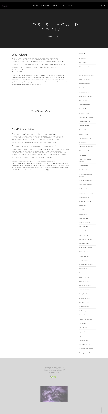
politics (41, 64)
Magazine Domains (84, 231)
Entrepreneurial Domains (48, 148)
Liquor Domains (83, 218)
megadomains (51, 63)
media (44, 63)
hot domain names (36, 136)
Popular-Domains (43, 151)
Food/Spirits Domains (85, 170)
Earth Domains (48, 146)
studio (47, 66)
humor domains (22, 63)
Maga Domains (83, 226)
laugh (39, 63)
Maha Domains (83, 235)
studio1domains (17, 67)
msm (29, 64)
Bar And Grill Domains (85, 96)
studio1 (53, 66)
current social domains (39, 134)
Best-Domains (36, 145)
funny (27, 61)
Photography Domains (85, 247)
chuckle (50, 58)
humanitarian (58, 136)
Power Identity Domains (20, 152)
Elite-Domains (33, 148)
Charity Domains (62, 145)
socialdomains (17, 139)
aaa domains (26, 58)
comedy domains (19, 59)
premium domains (52, 137)
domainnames (16, 61)
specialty (15, 66)
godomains (50, 61)
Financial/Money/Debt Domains (85, 160)
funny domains (35, 61)
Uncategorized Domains (43, 157)
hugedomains (59, 61)
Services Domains (31, 154)
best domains (36, 58)
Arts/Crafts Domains (85, 79)
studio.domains (17, 141)
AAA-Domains (26, 145)
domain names (54, 59)
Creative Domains (36, 146)
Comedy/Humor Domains (86, 117)
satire (58, 64)
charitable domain (59, 133)
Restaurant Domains (85, 285)
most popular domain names (36, 137)
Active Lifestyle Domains (86, 67)
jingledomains (83, 205)
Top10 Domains (17, 157)
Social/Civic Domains (45, 154)
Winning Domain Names (86, 353)
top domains (38, 67)
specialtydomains (38, 66)
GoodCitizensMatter (23, 129)
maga (13, 137)
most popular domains (20, 64)
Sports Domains (84, 306)
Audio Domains (83, 88)
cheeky (43, 58)
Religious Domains (18, 154)
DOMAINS (45, 6)
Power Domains (55, 151)
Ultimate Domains (28, 157)
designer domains (42, 59)
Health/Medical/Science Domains (85, 175)
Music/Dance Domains (85, 239)
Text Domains (83, 323)
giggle (43, 61)
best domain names (45, 133)
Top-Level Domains (40, 156)
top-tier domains (18, 69)
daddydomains (53, 134)
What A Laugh (20, 54)
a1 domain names (20, 133)
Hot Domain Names (85, 189)
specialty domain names (38, 139)
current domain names (22, 134)
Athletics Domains (84, 83)
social (63, 64)
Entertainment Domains (86, 146)
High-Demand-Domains (19, 149)
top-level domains (50, 67)
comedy (56, 58)
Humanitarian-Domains (51, 149)
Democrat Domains (85, 130)
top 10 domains (45, 141)
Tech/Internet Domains (85, 319)
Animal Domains (84, 71)
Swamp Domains (84, 315)
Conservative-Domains (21, 146)
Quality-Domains (60, 152)
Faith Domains (83, 155)
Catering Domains (84, 104)
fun (23, 61)
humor (14, 63)
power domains (50, 64)
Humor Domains (84, 197)
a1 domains (18, 58)
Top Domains (29, 156)
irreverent (32, 63)
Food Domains (83, 165)
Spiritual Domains (18, 156)
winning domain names (48, 142)
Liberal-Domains (84, 210)
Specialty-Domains (59, 154)
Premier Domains (35, 152)
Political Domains (30, 151)
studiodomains (28, 67)
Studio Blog (18, 71)
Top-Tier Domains (54, 156)
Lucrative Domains (84, 222)
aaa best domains (32, 133)
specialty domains (25, 66)
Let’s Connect (68, 6)
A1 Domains (17, 145)
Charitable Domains (48, 145)
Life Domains (64, 149)
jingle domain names (85, 201)
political (35, 64)
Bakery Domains (84, 92)
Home (35, 6)
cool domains (31, 59)
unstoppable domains (31, 142)
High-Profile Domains (35, 149)
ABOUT (56, 6)
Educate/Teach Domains (20, 148)
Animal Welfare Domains (86, 75)
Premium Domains (48, 152)
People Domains (17, 151)
